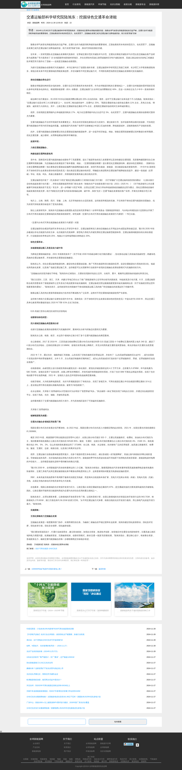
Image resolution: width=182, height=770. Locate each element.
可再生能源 (43, 549)
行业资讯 (77, 4)
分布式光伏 (52, 549)
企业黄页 (36, 743)
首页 (67, 4)
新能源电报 (36, 751)
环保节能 (102, 4)
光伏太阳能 (115, 4)
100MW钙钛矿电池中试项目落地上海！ (47, 569)
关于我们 (67, 743)
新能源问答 (154, 4)
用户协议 (67, 751)
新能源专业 (141, 4)
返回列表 (102, 569)
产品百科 (36, 747)
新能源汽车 (89, 4)
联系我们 (67, 747)
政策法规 (128, 4)
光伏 (37, 549)
